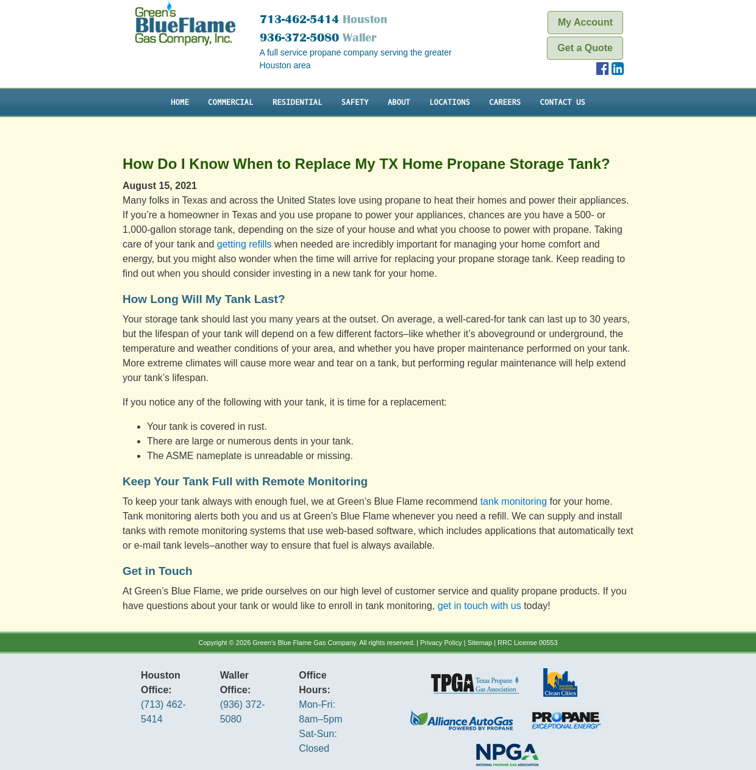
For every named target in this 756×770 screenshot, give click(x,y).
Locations (449, 102)
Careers (505, 102)
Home (180, 102)
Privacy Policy (441, 642)
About (399, 102)
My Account (585, 22)
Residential (298, 102)
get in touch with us (479, 606)
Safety (355, 102)
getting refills (244, 244)
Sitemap (480, 642)
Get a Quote (585, 48)
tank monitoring (513, 501)
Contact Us (562, 102)
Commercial (230, 102)
